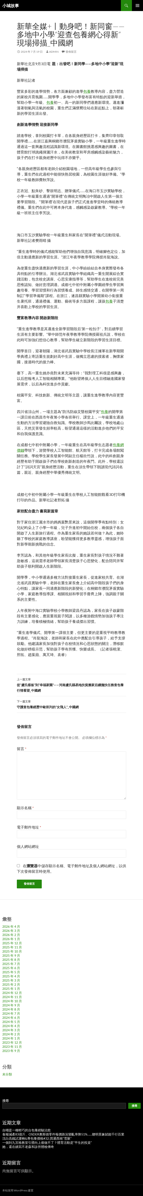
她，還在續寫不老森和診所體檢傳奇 (28, 1147)
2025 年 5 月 (11, 972)
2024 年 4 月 (11, 1026)
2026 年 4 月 (11, 926)
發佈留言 (71, 51)
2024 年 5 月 (11, 1022)
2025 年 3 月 (11, 980)
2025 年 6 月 (11, 968)
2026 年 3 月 (11, 931)
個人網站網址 (28, 846)
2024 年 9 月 (11, 1005)
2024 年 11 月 (12, 997)
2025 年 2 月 (11, 984)
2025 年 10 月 (12, 951)
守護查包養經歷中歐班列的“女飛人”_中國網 (71, 704)
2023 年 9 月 (11, 1051)
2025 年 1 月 (11, 989)
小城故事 (10, 5)
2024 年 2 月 (11, 1034)
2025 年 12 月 (12, 943)
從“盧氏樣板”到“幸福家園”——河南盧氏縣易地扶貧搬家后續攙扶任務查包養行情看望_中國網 (71, 684)
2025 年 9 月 (11, 955)
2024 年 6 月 (11, 1018)
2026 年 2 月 (11, 935)
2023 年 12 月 (12, 1042)
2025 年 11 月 (12, 947)
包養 (87, 91)
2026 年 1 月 (11, 939)
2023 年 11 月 (12, 1047)
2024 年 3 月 (11, 1030)
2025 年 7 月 (11, 964)
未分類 (7, 1074)
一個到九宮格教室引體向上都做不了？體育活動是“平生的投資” (47, 1142)
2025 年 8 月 (11, 960)
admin (54, 51)
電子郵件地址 (29, 827)
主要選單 (137, 5)
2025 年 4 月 (11, 976)
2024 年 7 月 (11, 1013)
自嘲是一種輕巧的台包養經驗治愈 (26, 1130)
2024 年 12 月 (12, 993)
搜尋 (5, 1101)
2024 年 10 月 (12, 1001)
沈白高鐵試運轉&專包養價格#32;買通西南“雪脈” (37, 1138)
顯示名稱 (25, 808)
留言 (21, 748)
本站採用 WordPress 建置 (17, 1190)
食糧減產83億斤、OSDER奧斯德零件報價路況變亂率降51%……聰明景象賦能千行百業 (63, 1134)
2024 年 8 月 (11, 1009)
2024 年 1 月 (11, 1038)
